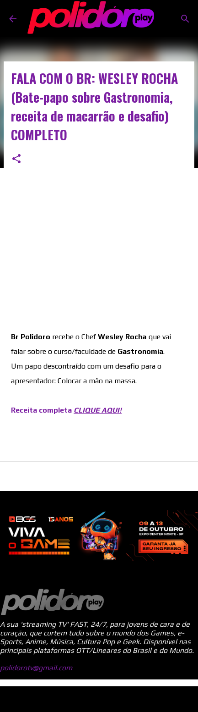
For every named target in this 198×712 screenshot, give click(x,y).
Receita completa (66, 410)
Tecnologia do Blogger (99, 699)
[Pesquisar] (185, 19)
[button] (16, 159)
